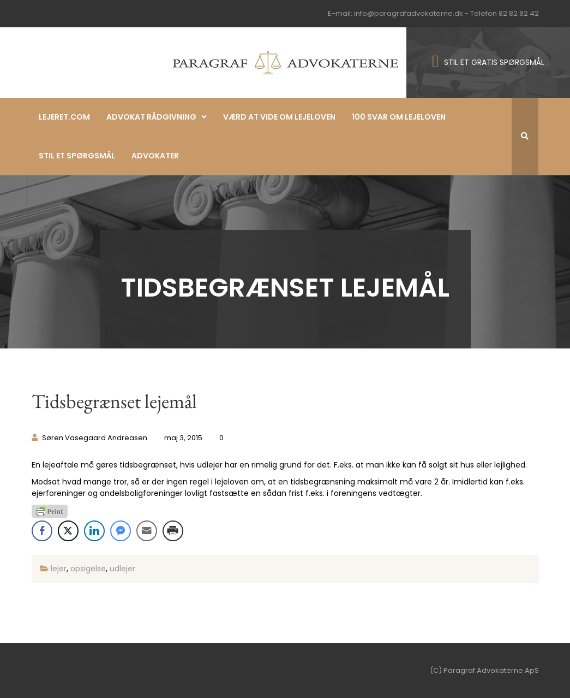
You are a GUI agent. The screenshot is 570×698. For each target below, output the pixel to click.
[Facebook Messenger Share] (120, 530)
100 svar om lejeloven (399, 116)
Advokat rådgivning (151, 116)
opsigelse (88, 568)
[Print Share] (173, 530)
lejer (59, 568)
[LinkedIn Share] (94, 530)
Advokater (155, 155)
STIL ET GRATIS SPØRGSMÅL (494, 62)
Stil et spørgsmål (77, 155)
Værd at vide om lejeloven (279, 116)
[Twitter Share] (68, 530)
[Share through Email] (146, 530)
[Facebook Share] (42, 530)
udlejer (122, 568)
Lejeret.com (64, 116)
